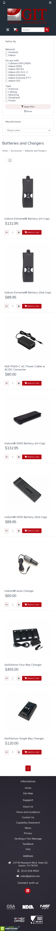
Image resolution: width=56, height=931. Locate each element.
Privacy (28, 833)
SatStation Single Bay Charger (24, 738)
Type (8, 85)
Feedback (28, 843)
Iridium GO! (14, 80)
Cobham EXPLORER (19, 63)
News (28, 827)
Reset (28, 111)
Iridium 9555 (15, 66)
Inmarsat (13, 52)
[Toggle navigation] (7, 29)
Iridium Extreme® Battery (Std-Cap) (27, 292)
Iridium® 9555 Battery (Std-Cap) (25, 517)
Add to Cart (31, 232)
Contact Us (28, 817)
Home (5, 151)
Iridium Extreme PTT (19, 77)
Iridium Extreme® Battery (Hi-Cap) (26, 218)
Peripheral (14, 97)
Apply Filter (28, 106)
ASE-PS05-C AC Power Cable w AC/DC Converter (24, 368)
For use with (12, 60)
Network (10, 49)
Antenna (13, 88)
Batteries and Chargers (35, 151)
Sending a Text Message (28, 838)
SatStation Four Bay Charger (23, 664)
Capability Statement (28, 822)
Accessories (16, 151)
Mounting (13, 94)
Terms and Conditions (28, 812)
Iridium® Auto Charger (19, 591)
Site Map (28, 793)
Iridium (12, 55)
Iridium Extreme (16, 75)
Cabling (12, 91)
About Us (28, 806)
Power (12, 100)
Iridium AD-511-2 (18, 72)
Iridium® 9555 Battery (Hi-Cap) (24, 443)
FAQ (28, 849)
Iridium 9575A (16, 69)
